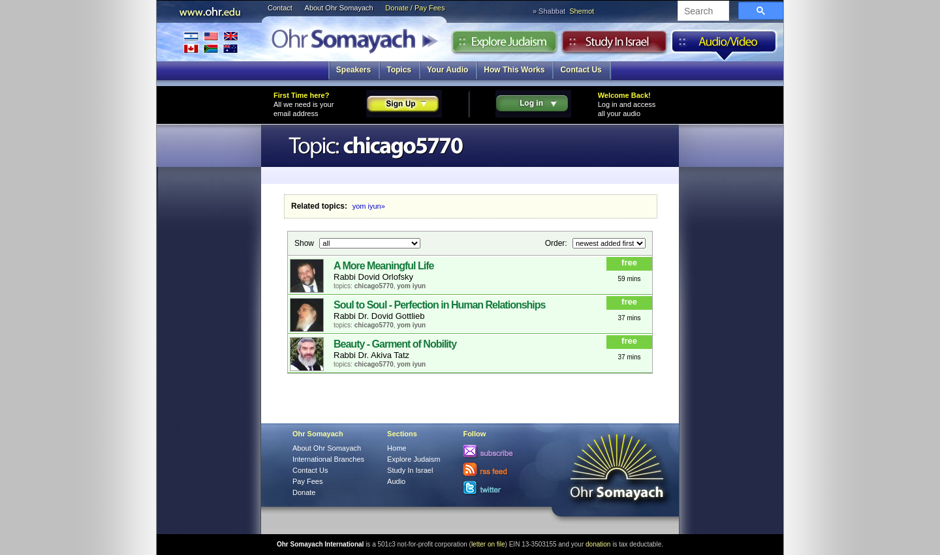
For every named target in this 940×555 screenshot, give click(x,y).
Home (396, 448)
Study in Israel (614, 45)
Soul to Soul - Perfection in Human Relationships (439, 304)
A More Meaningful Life (383, 265)
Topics (398, 69)
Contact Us (580, 69)
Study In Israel (410, 470)
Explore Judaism (504, 45)
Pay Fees (307, 481)
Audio (724, 45)
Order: (557, 242)
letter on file (488, 544)
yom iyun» (368, 206)
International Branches (211, 42)
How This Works (514, 69)
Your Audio (447, 69)
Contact (280, 8)
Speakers (353, 69)
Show (305, 242)
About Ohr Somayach (339, 8)
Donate (303, 492)
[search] (702, 12)
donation (598, 544)
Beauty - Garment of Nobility (395, 344)
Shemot (581, 11)
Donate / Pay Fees (415, 8)
